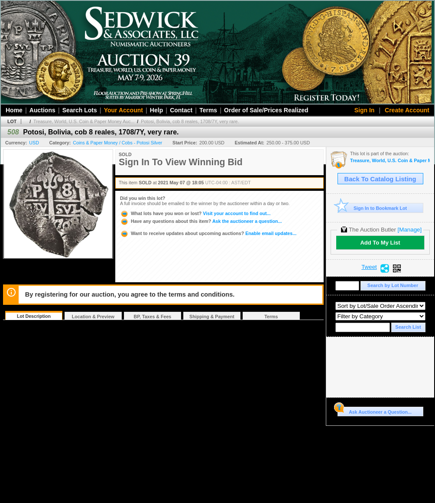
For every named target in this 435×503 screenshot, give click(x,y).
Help (156, 110)
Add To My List (380, 242)
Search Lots (79, 110)
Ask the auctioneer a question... (201, 221)
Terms (208, 110)
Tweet (369, 267)
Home (14, 110)
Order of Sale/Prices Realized (266, 110)
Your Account (123, 110)
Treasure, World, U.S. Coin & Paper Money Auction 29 (390, 160)
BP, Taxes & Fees (153, 316)
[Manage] (409, 229)
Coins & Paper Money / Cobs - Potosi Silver (117, 142)
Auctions (42, 110)
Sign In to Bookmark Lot (372, 208)
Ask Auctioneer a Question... (375, 411)
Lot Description (34, 316)
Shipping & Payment (211, 316)
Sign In (364, 110)
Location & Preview (93, 316)
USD (34, 142)
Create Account (407, 110)
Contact (181, 110)
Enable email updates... (208, 233)
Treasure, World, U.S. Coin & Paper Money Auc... (83, 121)
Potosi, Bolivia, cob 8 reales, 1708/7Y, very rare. (190, 121)
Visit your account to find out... (195, 213)
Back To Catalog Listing (380, 179)
